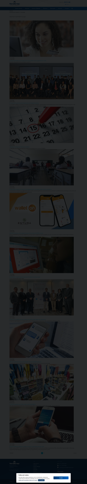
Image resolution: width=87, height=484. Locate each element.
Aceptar (61, 477)
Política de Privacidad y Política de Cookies (27, 480)
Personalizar (41, 480)
